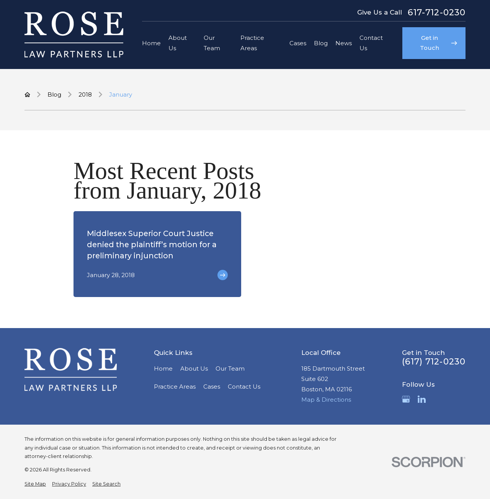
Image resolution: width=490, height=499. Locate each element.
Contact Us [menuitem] (371, 43)
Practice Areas (175, 386)
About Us (194, 368)
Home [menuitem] (151, 43)
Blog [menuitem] (321, 43)
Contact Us (244, 386)
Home (163, 368)
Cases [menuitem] (297, 43)
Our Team (230, 368)
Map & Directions (326, 399)
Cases (211, 386)
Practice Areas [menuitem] (252, 43)
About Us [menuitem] (177, 43)
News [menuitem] (343, 43)
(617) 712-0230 (434, 362)
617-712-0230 (437, 12)
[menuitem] (35, 484)
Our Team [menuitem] (212, 43)
